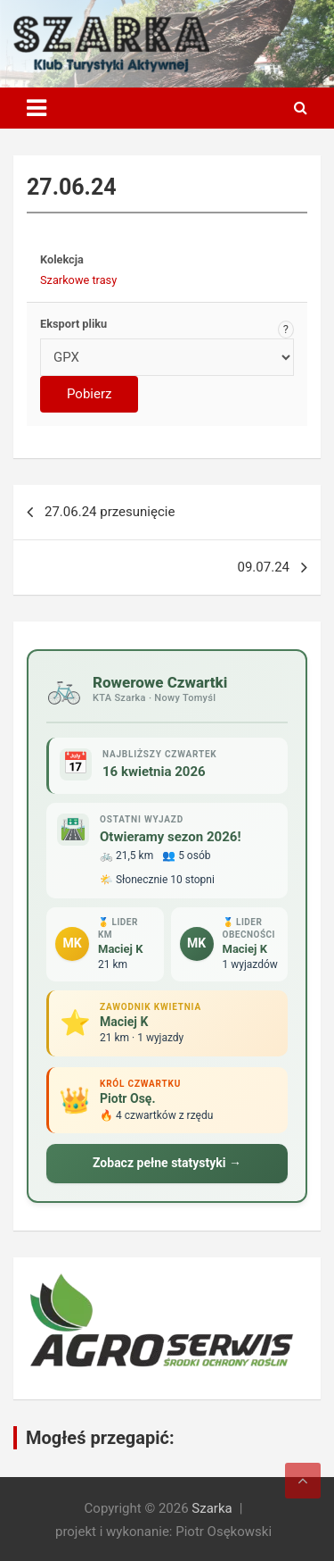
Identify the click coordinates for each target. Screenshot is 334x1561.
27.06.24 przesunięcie (110, 512)
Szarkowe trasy (78, 280)
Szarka (211, 1508)
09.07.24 (264, 567)
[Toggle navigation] (36, 108)
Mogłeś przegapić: (100, 1437)
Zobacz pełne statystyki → (167, 1163)
